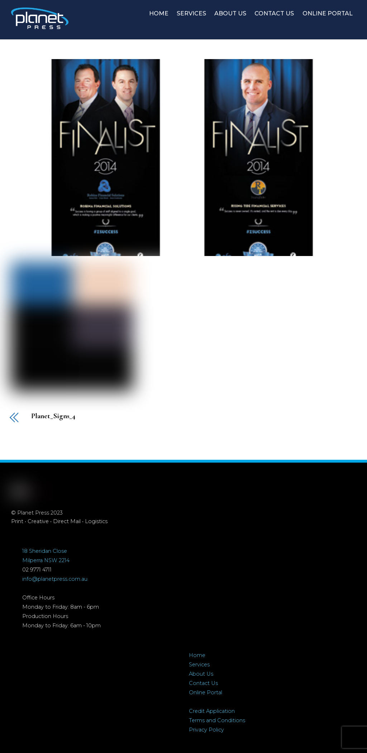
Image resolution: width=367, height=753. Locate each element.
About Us (201, 674)
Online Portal (205, 692)
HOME (158, 13)
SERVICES (191, 13)
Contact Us (203, 683)
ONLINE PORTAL (327, 13)
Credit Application (212, 711)
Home (197, 655)
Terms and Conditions (217, 720)
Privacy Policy (206, 730)
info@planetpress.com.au (54, 579)
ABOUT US (230, 13)
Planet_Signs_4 (53, 416)
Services (199, 664)
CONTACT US (274, 13)
